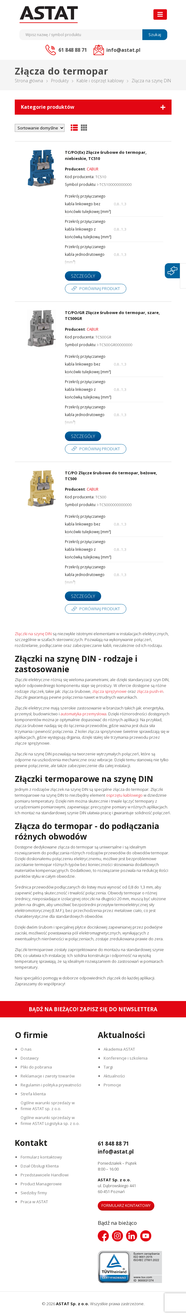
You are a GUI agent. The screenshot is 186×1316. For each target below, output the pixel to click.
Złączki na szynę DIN (33, 633)
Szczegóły (83, 276)
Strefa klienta (33, 1094)
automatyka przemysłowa (83, 714)
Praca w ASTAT (35, 1201)
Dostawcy (30, 1058)
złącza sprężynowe (109, 691)
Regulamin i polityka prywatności (51, 1085)
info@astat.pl (117, 1151)
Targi (108, 1067)
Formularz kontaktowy (42, 1157)
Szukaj (154, 34)
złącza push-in (150, 691)
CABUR (92, 168)
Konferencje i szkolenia (126, 1058)
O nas (26, 1049)
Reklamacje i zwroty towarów (48, 1076)
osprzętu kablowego (124, 795)
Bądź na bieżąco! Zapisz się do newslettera (93, 1009)
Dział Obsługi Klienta (40, 1166)
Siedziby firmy (34, 1192)
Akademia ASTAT (120, 1049)
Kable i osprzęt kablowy (100, 81)
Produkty (60, 81)
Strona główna (29, 81)
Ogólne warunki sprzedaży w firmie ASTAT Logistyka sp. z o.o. (50, 1120)
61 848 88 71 (115, 1143)
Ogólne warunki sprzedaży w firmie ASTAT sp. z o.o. (48, 1105)
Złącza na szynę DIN (151, 81)
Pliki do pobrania (37, 1067)
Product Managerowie (41, 1184)
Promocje (113, 1085)
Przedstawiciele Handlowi (45, 1175)
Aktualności (114, 1076)
